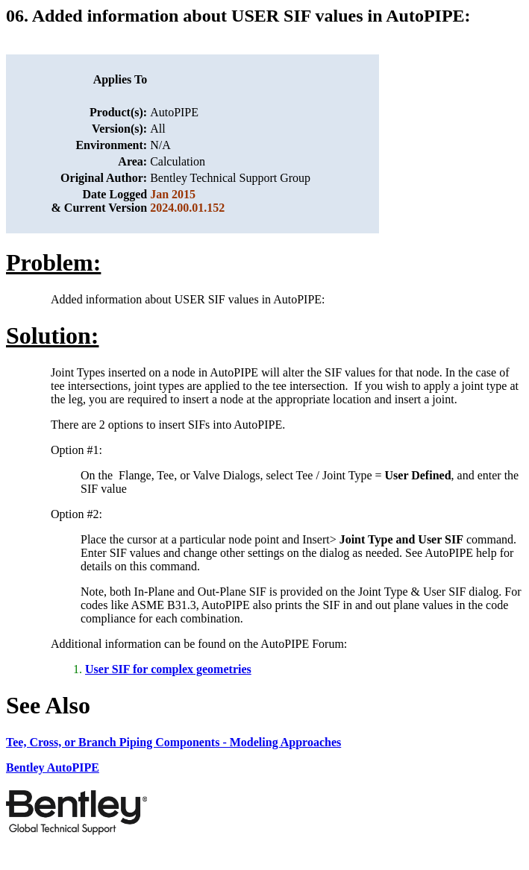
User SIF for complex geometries (168, 669)
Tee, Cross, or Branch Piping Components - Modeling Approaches (173, 742)
